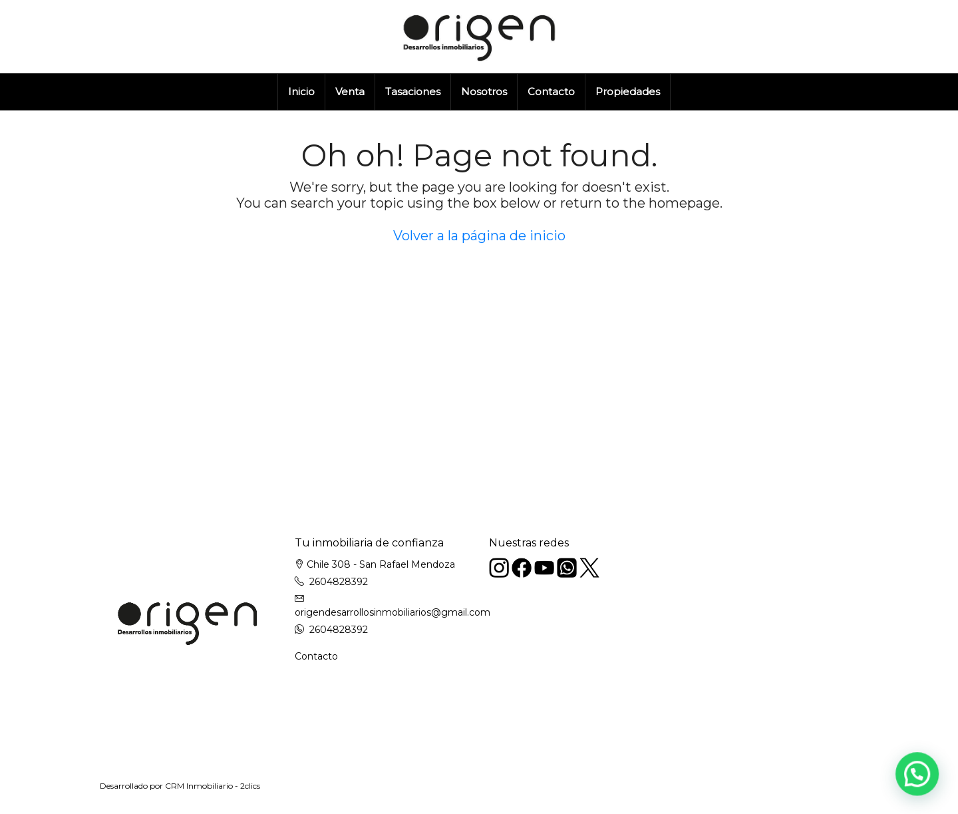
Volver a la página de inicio (479, 236)
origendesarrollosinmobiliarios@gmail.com (392, 612)
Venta (350, 91)
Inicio (301, 91)
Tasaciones (412, 91)
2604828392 (338, 582)
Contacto (551, 91)
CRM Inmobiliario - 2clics (212, 786)
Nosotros (484, 91)
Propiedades (627, 91)
